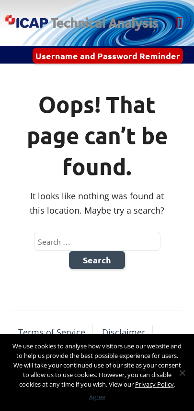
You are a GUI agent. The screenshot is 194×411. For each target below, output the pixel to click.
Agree (97, 396)
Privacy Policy (154, 384)
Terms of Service (51, 332)
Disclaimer (123, 332)
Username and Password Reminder (107, 55)
